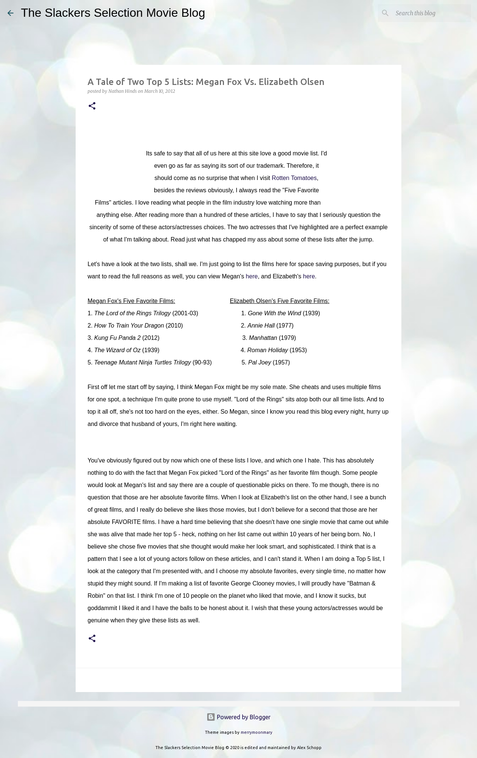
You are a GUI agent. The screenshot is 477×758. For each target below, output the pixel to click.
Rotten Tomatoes (294, 178)
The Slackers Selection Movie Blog (113, 12)
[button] (92, 106)
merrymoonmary (256, 732)
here (252, 276)
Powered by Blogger (238, 717)
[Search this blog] (432, 13)
